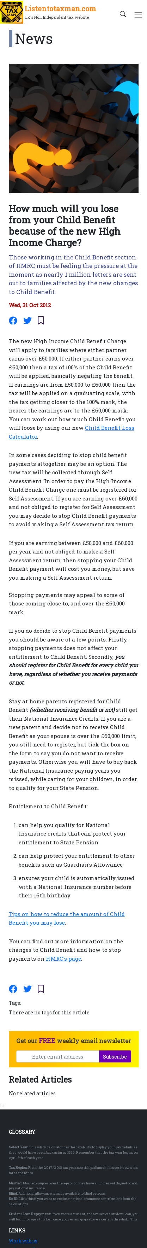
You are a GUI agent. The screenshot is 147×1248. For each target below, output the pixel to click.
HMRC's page (62, 958)
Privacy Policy (24, 1176)
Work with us (23, 1167)
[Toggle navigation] (138, 14)
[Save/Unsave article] (41, 320)
